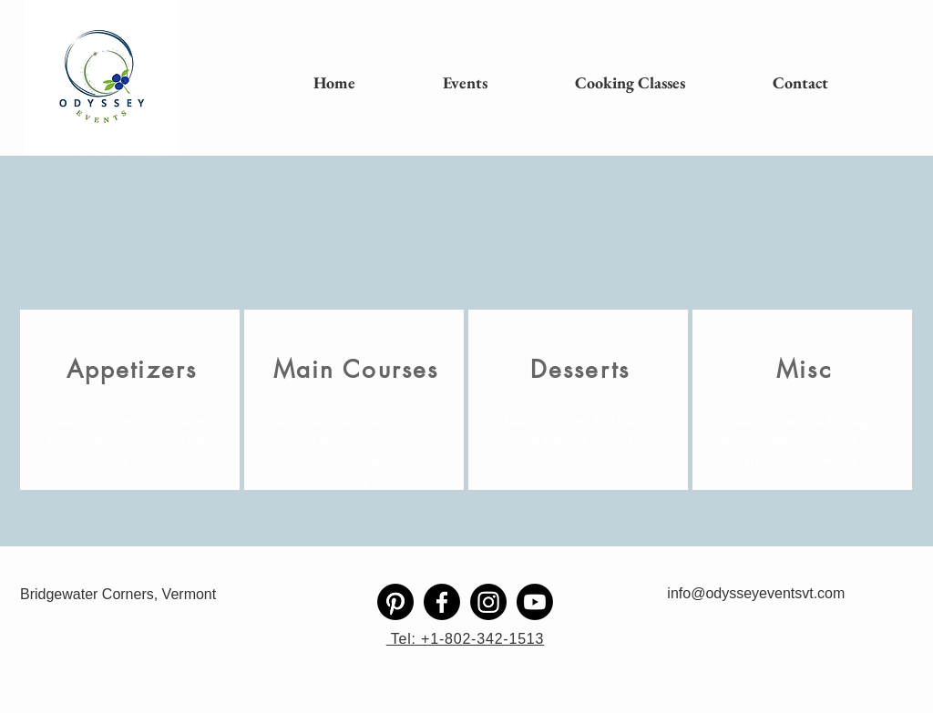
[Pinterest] (395, 602)
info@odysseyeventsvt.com (756, 593)
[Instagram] (488, 602)
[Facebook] (442, 602)
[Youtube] (535, 602)
